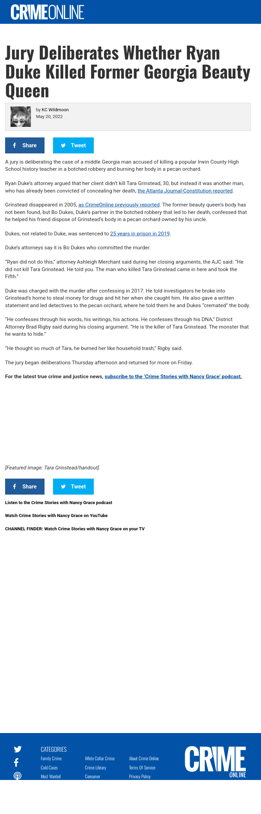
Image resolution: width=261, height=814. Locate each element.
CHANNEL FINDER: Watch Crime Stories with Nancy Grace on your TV (75, 528)
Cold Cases (49, 767)
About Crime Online (144, 758)
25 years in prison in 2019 (140, 234)
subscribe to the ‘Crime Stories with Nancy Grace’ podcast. (173, 376)
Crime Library (95, 767)
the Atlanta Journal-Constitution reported (185, 191)
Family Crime (51, 758)
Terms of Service (142, 767)
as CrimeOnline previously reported (119, 205)
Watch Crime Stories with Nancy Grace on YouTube (56, 515)
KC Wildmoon (55, 109)
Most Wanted (50, 776)
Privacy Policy (140, 776)
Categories (54, 748)
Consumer (92, 776)
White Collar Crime (100, 758)
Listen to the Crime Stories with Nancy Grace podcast (58, 502)
